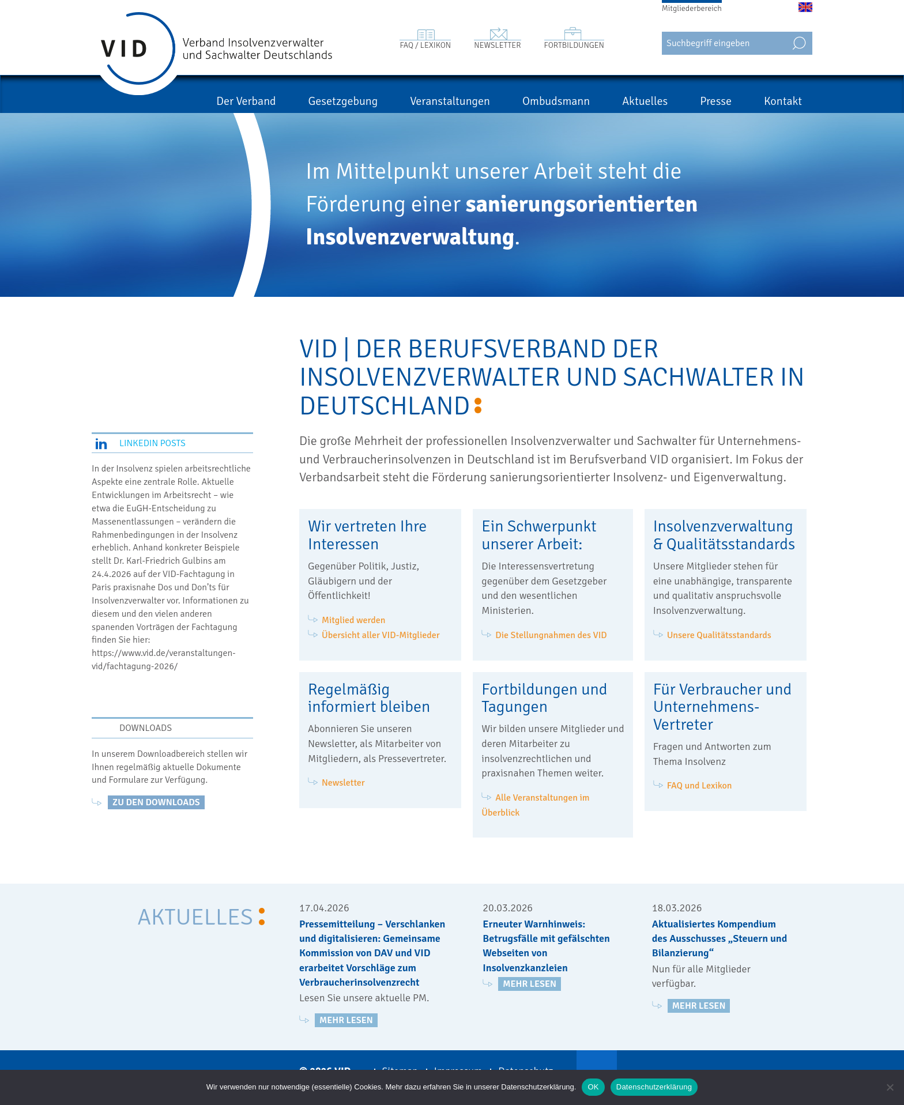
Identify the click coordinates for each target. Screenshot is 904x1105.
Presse (716, 101)
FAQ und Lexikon (699, 785)
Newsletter (497, 45)
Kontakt (783, 101)
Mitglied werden (353, 620)
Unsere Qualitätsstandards (719, 635)
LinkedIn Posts (152, 443)
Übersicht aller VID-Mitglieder (381, 635)
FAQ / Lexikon (425, 45)
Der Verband (246, 101)
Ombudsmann (556, 101)
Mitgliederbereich (692, 8)
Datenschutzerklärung (654, 1087)
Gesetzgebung (343, 101)
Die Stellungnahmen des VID (551, 635)
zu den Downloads (156, 802)
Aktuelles (645, 101)
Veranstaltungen (450, 101)
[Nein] (889, 1087)
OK (592, 1087)
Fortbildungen (574, 45)
